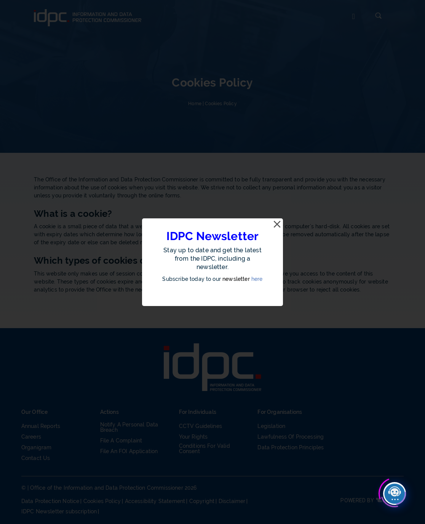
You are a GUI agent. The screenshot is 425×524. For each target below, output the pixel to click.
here (257, 279)
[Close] (277, 224)
